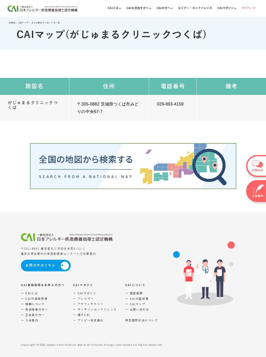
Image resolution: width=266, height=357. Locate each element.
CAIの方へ (165, 8)
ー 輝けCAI (81, 315)
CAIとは (114, 8)
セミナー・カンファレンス (195, 8)
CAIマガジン (226, 8)
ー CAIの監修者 (137, 299)
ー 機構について (33, 304)
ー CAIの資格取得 (34, 299)
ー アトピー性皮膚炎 (88, 320)
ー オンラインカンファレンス (95, 309)
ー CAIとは (29, 293)
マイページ (249, 8)
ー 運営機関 (134, 293)
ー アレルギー (83, 299)
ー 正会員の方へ (33, 315)
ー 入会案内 (29, 320)
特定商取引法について (141, 320)
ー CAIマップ (135, 304)
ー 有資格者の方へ (34, 309)
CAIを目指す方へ (138, 8)
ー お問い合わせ (137, 309)
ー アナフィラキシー (88, 304)
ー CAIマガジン (84, 293)
